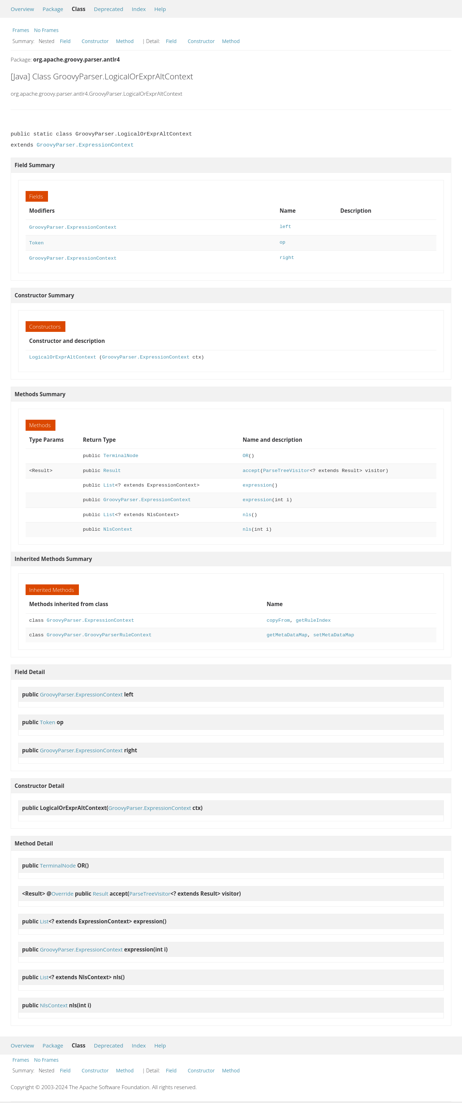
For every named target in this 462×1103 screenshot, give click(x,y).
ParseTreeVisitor (286, 468)
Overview (22, 8)
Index (139, 8)
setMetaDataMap (333, 633)
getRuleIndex (313, 618)
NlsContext (118, 527)
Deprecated (108, 8)
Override (63, 891)
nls (247, 512)
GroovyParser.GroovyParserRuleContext (99, 633)
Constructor (95, 41)
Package (53, 8)
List (109, 483)
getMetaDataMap (287, 633)
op (282, 241)
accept (251, 468)
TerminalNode (120, 453)
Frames (20, 30)
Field (65, 41)
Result (112, 468)
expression (257, 483)
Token (36, 241)
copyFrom (278, 618)
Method (125, 41)
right (287, 256)
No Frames (46, 30)
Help (160, 8)
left (285, 226)
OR (245, 453)
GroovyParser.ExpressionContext (85, 145)
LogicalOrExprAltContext (62, 355)
